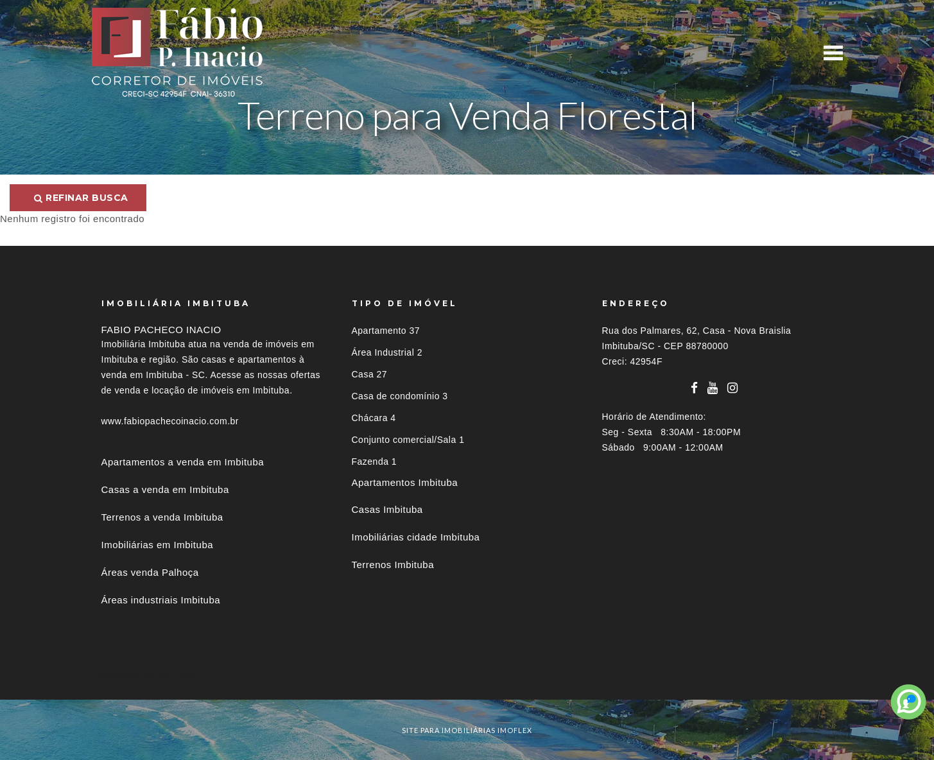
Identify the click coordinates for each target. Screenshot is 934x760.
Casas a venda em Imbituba (165, 489)
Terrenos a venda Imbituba (162, 517)
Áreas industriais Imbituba (161, 599)
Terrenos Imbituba (393, 564)
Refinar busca (81, 197)
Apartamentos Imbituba (405, 482)
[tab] (467, 675)
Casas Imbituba (387, 509)
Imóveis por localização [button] (153, 675)
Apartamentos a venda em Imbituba (182, 461)
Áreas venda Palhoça (150, 572)
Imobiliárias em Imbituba (157, 544)
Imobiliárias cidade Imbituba (416, 536)
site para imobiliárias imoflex (467, 730)
